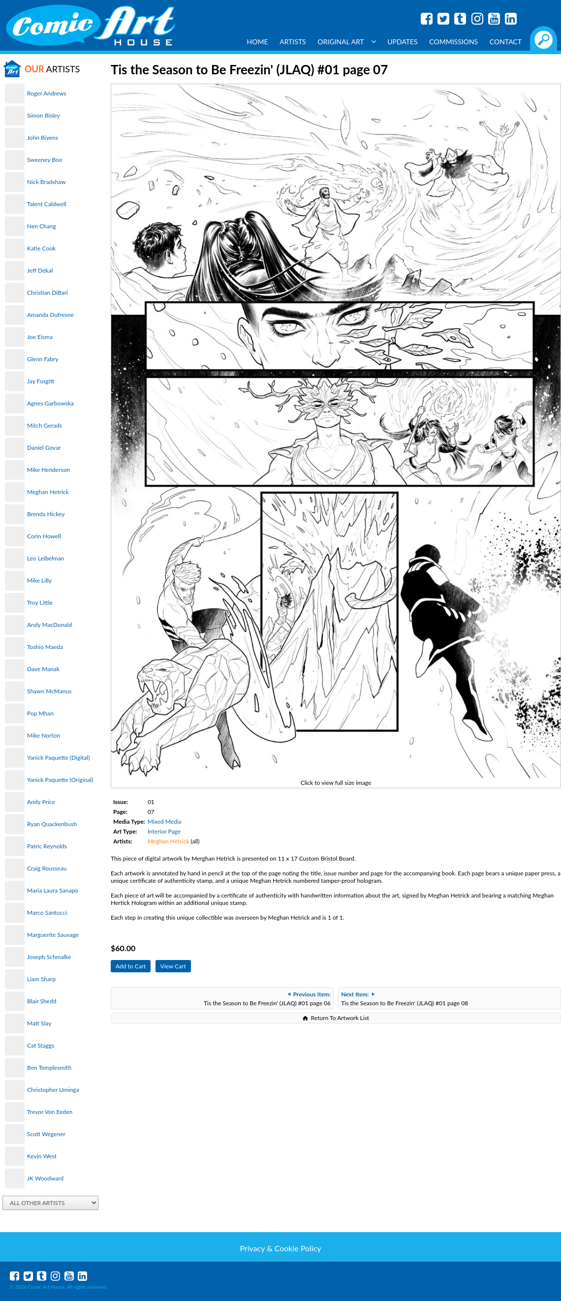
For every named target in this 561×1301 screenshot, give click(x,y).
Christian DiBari (47, 292)
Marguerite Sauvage (53, 934)
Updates (402, 41)
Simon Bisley (43, 115)
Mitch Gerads (44, 425)
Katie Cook (41, 248)
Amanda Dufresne (50, 314)
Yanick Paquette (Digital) (58, 757)
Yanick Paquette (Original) (60, 779)
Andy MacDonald (49, 624)
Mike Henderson (48, 469)
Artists (293, 41)
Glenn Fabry (43, 359)
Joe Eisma (40, 337)
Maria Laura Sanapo (52, 890)
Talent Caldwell (46, 204)
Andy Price (41, 801)
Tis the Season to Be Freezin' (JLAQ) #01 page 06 (267, 999)
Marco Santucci (47, 912)
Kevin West (42, 1156)
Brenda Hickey (45, 514)
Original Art (346, 41)
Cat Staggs (40, 1045)
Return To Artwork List (340, 1018)
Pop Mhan (40, 713)
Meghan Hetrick (48, 492)
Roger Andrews (46, 93)
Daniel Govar (44, 447)
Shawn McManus (49, 691)
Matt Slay (39, 1023)
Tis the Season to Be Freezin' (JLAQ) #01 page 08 (404, 999)
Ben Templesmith (49, 1067)
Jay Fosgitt (40, 381)
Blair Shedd (41, 1001)
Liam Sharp (41, 979)
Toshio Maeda (45, 646)
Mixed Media (165, 821)
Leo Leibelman (45, 558)
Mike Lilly (39, 580)
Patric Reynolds (47, 846)
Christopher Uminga (53, 1089)
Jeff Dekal (40, 270)
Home (257, 41)
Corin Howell (44, 536)
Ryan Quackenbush (52, 824)
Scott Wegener (46, 1134)
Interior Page (164, 831)
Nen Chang (41, 226)
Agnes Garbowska (50, 403)
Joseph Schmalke (49, 956)
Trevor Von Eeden (49, 1111)
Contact (506, 41)
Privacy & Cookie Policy (280, 1248)
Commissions (453, 41)
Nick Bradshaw (46, 182)
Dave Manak (43, 669)
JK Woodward (45, 1178)
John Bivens (42, 137)
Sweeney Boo (44, 159)
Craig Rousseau (46, 868)
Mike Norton (43, 735)
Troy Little (40, 602)
